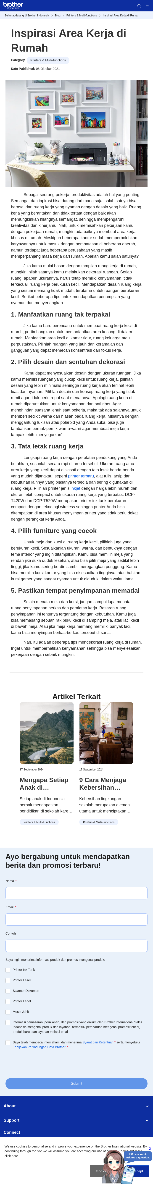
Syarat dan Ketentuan (97, 1042)
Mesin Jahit (21, 1012)
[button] (140, 749)
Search (139, 6)
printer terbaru (81, 476)
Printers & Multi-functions (81, 15)
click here (11, 1156)
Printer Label (22, 1001)
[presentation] (40, 1063)
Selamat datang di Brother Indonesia (27, 15)
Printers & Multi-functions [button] (48, 60)
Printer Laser (22, 980)
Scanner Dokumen (26, 991)
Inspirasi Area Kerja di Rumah (121, 15)
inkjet (75, 488)
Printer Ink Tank (24, 970)
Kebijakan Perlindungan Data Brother (39, 1047)
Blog (58, 15)
